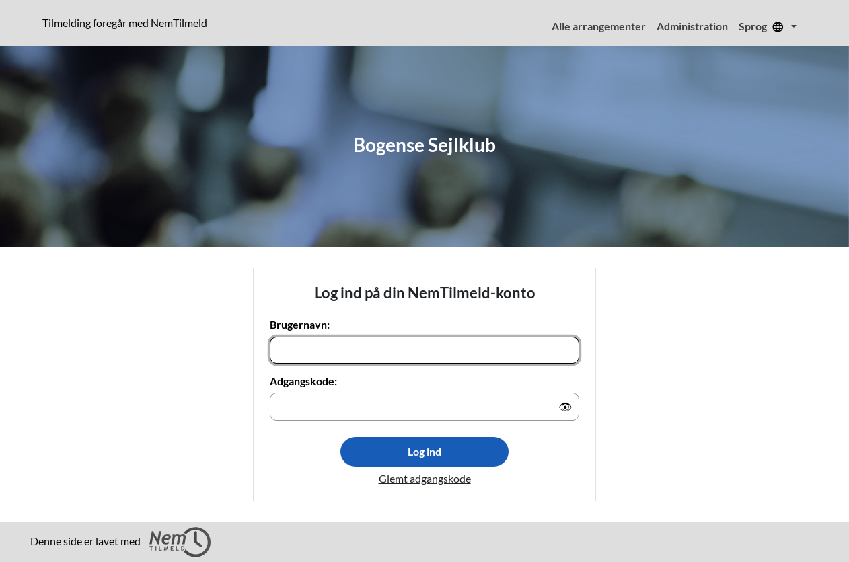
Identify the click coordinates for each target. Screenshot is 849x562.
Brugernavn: (300, 324)
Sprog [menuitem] (763, 25)
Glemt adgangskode (425, 478)
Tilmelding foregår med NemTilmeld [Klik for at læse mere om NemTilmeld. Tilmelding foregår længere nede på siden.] (127, 22)
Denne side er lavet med (120, 542)
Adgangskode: (303, 380)
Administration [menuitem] (692, 25)
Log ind (424, 451)
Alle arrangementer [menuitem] (599, 25)
